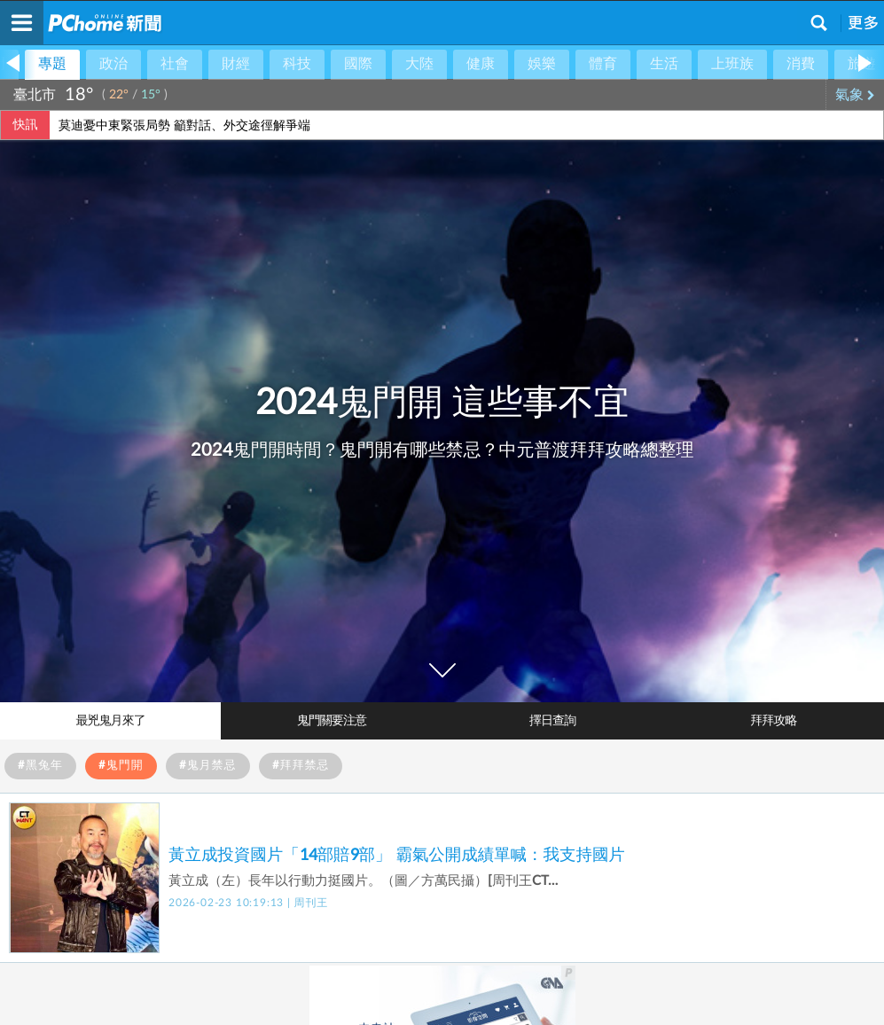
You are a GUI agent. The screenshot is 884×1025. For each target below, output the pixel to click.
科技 (297, 64)
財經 (236, 64)
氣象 (855, 95)
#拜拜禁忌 (301, 765)
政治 (113, 64)
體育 (603, 64)
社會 (174, 64)
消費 (800, 64)
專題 (52, 64)
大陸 (419, 64)
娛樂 (542, 64)
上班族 (732, 64)
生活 (664, 64)
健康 (480, 64)
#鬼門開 (121, 765)
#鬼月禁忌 (208, 765)
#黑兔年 (40, 765)
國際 (358, 64)
